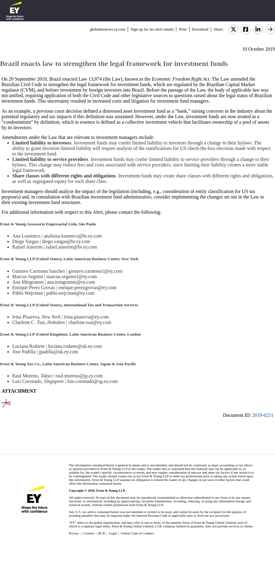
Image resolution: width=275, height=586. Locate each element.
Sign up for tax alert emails (152, 29)
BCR (101, 533)
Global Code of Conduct (137, 533)
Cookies (88, 533)
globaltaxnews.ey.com (107, 29)
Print (182, 29)
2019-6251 (262, 415)
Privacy (74, 533)
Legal (113, 533)
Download (200, 29)
